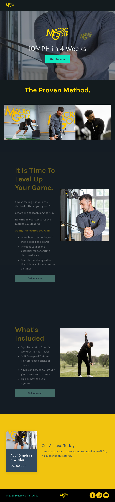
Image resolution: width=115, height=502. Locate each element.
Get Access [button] (57, 59)
